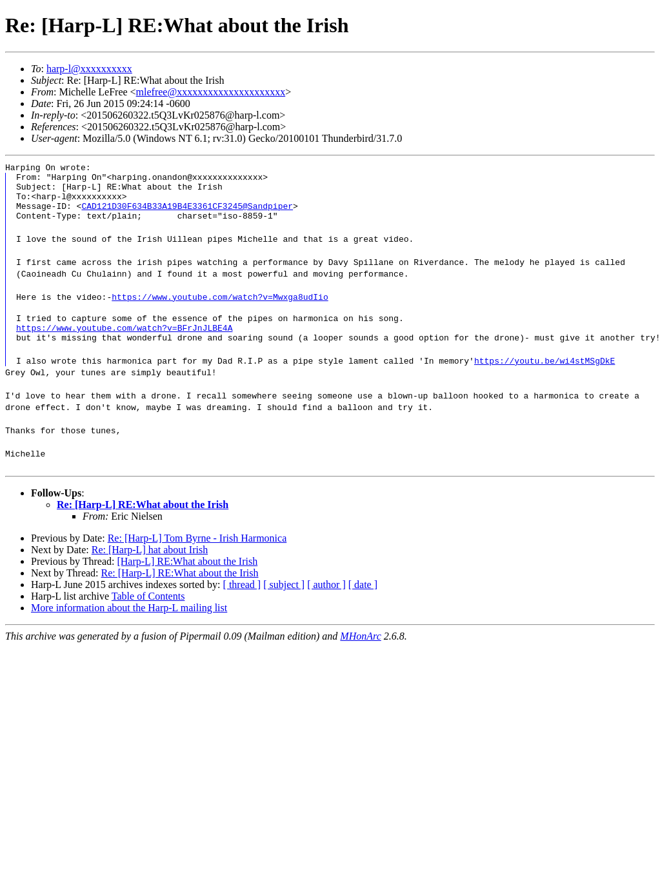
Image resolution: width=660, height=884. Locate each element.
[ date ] (362, 599)
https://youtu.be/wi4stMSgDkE (544, 376)
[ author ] (326, 599)
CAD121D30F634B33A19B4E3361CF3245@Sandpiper (187, 213)
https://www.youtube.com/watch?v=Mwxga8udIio (220, 306)
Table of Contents (148, 611)
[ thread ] (242, 599)
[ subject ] (284, 599)
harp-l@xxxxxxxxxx (89, 68)
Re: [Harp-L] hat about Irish (150, 565)
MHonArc (360, 651)
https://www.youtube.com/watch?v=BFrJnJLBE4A (124, 341)
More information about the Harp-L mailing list (129, 623)
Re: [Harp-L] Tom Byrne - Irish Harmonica (197, 553)
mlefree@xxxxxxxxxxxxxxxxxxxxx (211, 91)
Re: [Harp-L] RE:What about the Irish (142, 520)
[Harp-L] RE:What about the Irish (187, 576)
